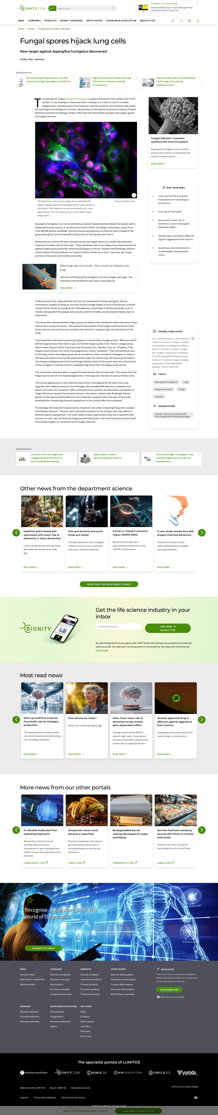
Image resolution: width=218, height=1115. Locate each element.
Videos (53, 1026)
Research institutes (60, 1021)
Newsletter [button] (147, 20)
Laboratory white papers (123, 979)
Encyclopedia (57, 1011)
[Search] (113, 8)
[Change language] (189, 21)
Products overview (90, 994)
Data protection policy (73, 1097)
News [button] (21, 20)
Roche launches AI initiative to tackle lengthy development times (174, 251)
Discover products (90, 974)
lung (52, 102)
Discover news (27, 974)
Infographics (57, 1016)
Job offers (86, 1026)
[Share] (181, 21)
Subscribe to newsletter (168, 628)
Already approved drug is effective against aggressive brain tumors (176, 237)
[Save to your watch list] (173, 21)
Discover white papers (122, 974)
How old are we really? (170, 211)
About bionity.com (80, 1087)
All (51, 8)
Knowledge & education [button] (121, 20)
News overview (27, 984)
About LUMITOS (58, 1087)
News (83, 1011)
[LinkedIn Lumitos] (196, 1097)
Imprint (24, 1097)
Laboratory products (91, 979)
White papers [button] (95, 20)
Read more (104, 650)
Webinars (85, 1031)
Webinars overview (29, 1021)
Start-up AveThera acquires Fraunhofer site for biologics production (173, 199)
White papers (87, 1021)
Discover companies (60, 974)
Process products (89, 984)
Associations (56, 984)
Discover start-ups (59, 979)
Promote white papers (122, 989)
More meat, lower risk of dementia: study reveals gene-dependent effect (174, 224)
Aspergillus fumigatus (76, 98)
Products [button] (50, 20)
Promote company (60, 989)
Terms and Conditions (44, 1097)
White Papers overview (122, 994)
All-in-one (86, 1036)
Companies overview (60, 994)
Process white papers (122, 984)
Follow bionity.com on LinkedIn (170, 997)
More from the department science (109, 584)
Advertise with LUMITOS (32, 1087)
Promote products (90, 989)
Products (85, 1016)
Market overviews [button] (71, 20)
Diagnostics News (43, 948)
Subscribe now (169, 989)
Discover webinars (29, 1011)
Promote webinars (29, 1016)
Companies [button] (34, 20)
